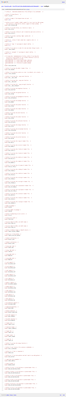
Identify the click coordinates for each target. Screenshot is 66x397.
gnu (2, 6)
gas (42, 6)
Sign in (63, 2)
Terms (15, 395)
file (28, 9)
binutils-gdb (8, 6)
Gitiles (8, 395)
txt (60, 395)
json (64, 395)
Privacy (11, 395)
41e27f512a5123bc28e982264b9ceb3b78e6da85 (26, 6)
